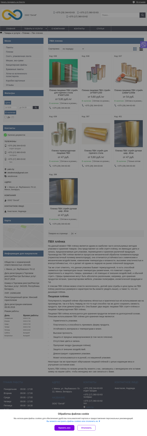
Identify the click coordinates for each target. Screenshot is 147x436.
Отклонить (86, 428)
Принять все (64, 428)
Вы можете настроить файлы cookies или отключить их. (72, 421)
